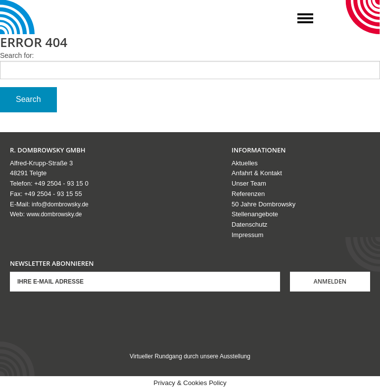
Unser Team (249, 183)
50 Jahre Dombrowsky (263, 204)
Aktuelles (245, 163)
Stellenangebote (255, 214)
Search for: (17, 55)
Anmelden (330, 281)
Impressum (247, 235)
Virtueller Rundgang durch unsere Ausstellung (190, 356)
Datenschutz (249, 224)
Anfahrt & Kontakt (257, 173)
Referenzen (248, 193)
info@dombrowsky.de (60, 204)
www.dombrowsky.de (54, 214)
